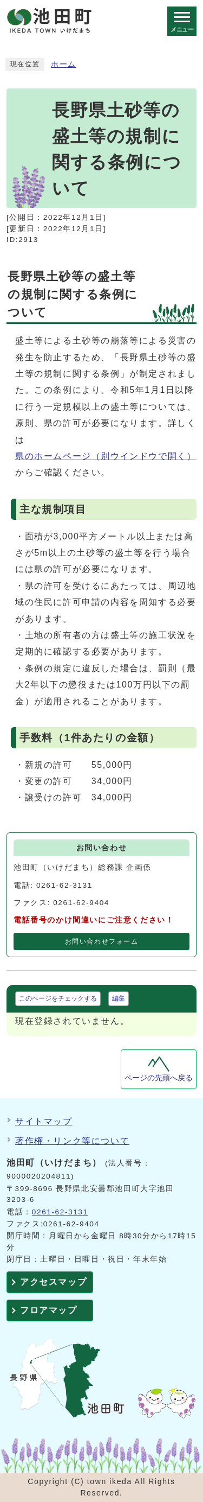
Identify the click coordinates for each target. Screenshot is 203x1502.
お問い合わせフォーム (102, 941)
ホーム (63, 64)
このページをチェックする (58, 998)
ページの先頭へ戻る (159, 1078)
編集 (118, 998)
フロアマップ (48, 1310)
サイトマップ (44, 1121)
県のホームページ (105, 456)
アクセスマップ (53, 1282)
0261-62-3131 (60, 1212)
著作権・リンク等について (72, 1140)
